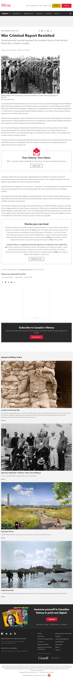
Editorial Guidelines (43, 644)
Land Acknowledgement (62, 639)
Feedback (45, 5)
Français (49, 5)
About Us (28, 5)
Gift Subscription (54, 624)
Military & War (14, 30)
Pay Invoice (64, 624)
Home (2, 30)
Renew (46, 624)
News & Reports (59, 641)
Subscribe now (36, 337)
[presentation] (36, 384)
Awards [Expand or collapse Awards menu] (39, 13)
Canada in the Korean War (10, 410)
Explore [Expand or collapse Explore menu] (5, 13)
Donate (56, 5)
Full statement (39, 670)
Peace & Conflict (28, 277)
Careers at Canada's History (45, 639)
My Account (39, 624)
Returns (57, 647)
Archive (48, 13)
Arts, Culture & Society (7, 277)
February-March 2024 (26, 269)
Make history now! (36, 259)
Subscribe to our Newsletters (9, 648)
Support (57, 650)
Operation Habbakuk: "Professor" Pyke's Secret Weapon (21, 473)
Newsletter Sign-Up (34, 5)
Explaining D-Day (7, 590)
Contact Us (41, 5)
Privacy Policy (42, 672)
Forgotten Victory (7, 531)
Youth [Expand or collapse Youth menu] (56, 13)
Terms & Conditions (50, 672)
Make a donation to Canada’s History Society (13, 638)
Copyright (21, 672)
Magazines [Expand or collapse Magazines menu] (28, 13)
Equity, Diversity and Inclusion (63, 633)
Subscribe (66, 5)
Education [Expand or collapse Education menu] (16, 13)
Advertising (41, 636)
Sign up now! (36, 165)
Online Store (58, 644)
